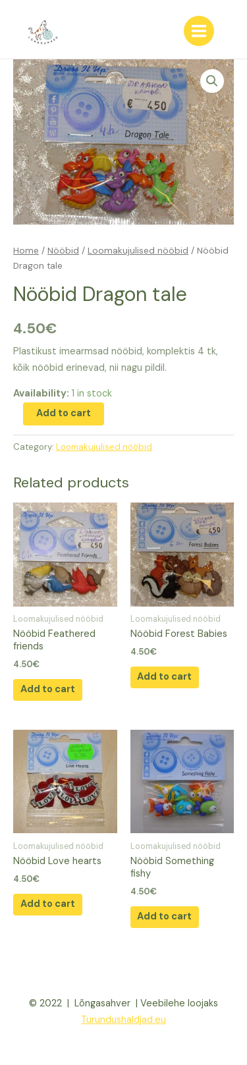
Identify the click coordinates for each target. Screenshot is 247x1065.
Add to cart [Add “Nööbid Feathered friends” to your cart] (47, 689)
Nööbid (63, 250)
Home (26, 250)
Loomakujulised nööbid (138, 250)
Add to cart (63, 413)
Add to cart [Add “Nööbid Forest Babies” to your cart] (164, 676)
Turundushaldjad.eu (123, 1020)
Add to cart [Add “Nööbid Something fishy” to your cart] (164, 916)
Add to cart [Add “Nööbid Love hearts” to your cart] (47, 904)
